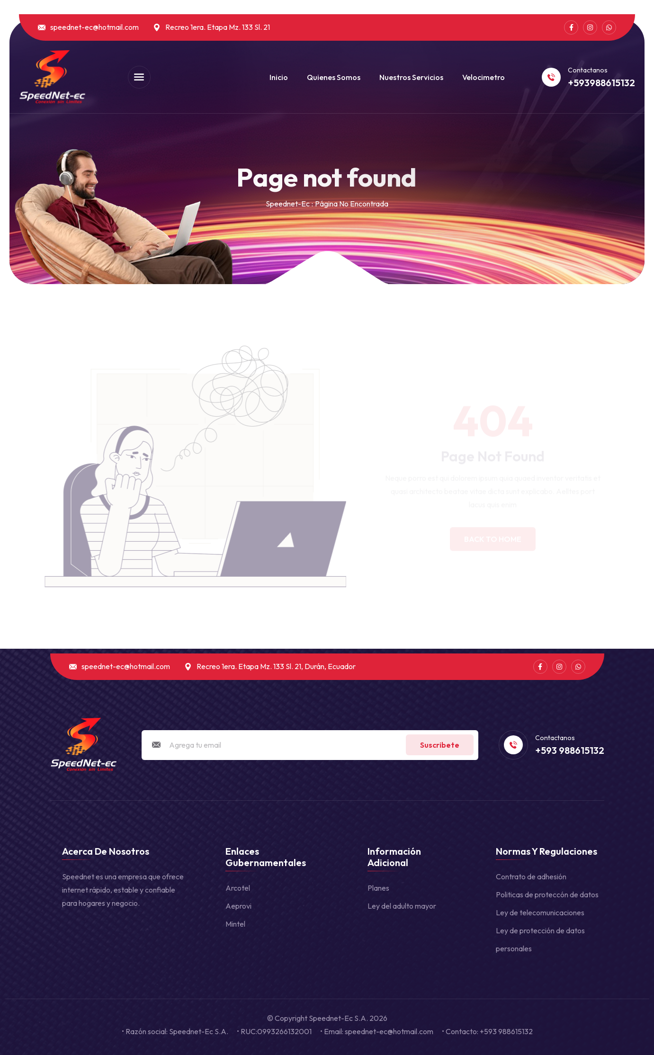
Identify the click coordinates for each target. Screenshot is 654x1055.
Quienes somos (333, 77)
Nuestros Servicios (411, 77)
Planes (378, 888)
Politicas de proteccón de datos (547, 894)
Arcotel (237, 888)
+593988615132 (601, 83)
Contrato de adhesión (531, 876)
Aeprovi (238, 906)
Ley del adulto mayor (401, 906)
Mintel (235, 924)
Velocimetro (483, 77)
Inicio (278, 77)
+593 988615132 (569, 750)
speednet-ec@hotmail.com (94, 27)
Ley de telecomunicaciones (540, 912)
